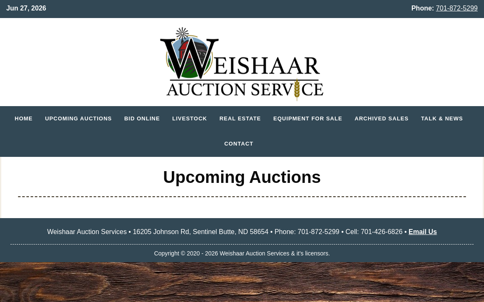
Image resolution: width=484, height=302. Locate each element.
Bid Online (142, 118)
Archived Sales (382, 118)
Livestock (189, 118)
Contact (239, 144)
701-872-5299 (457, 8)
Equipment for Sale (307, 118)
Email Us (423, 231)
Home (24, 118)
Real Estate (240, 118)
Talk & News (442, 118)
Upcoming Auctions (78, 118)
